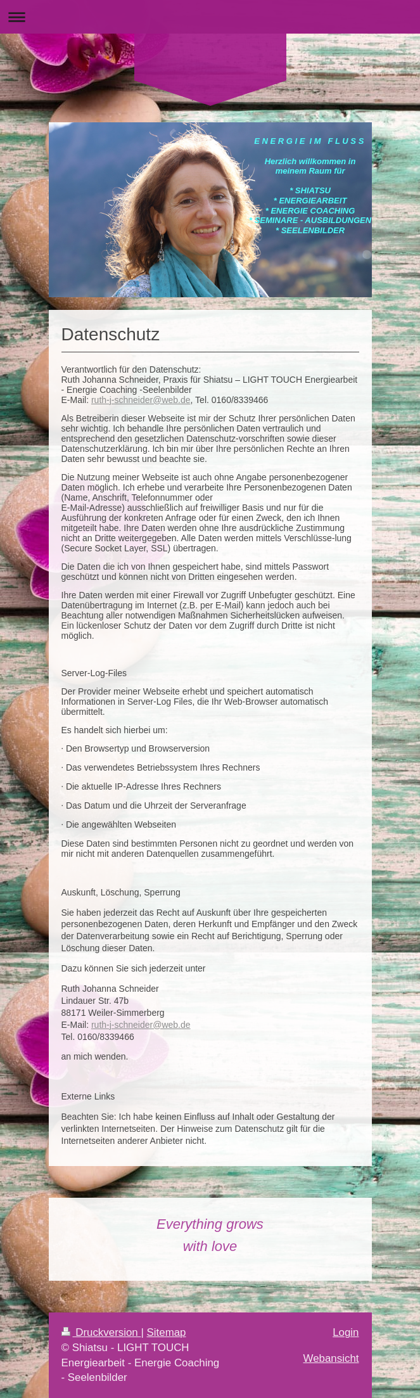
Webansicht (331, 1358)
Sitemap (166, 1332)
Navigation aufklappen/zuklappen (210, 16)
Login (346, 1332)
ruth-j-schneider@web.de (141, 400)
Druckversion (101, 1332)
